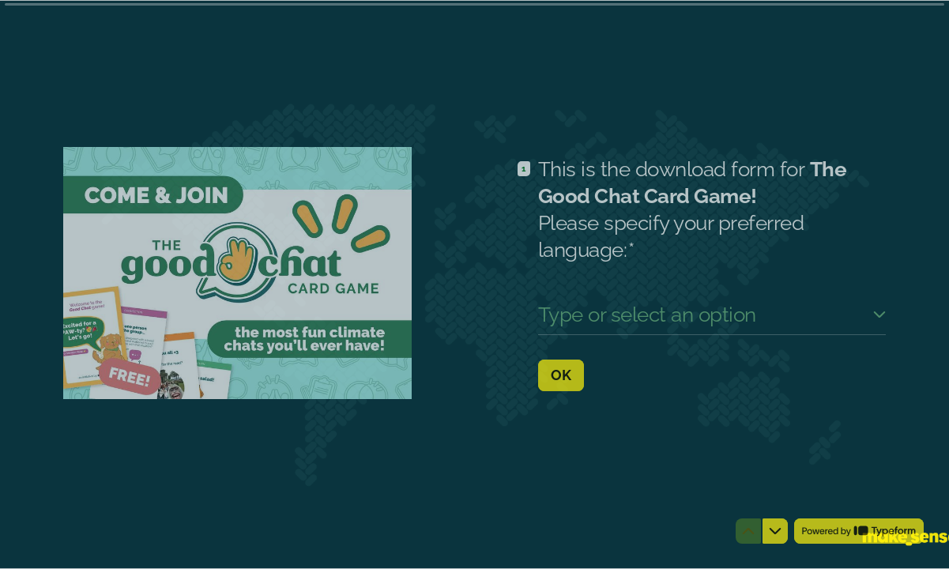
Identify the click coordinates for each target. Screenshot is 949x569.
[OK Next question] (561, 374)
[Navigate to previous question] (748, 531)
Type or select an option (647, 314)
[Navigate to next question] (775, 531)
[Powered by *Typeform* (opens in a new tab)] (859, 531)
